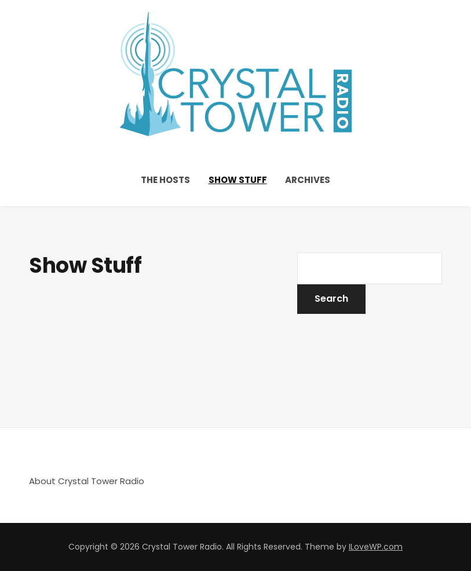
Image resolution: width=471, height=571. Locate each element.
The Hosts (165, 180)
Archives (307, 180)
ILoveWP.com (376, 546)
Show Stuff (238, 180)
